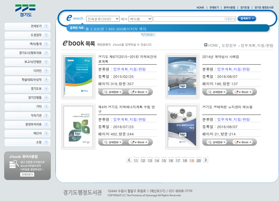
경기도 (176, 36)
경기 (163, 36)
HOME (213, 45)
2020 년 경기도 (199, 36)
